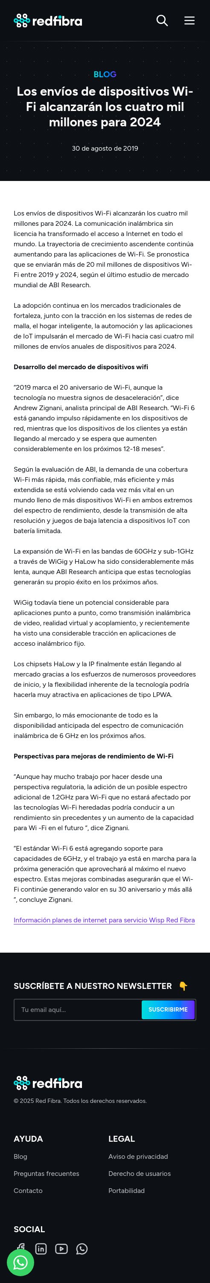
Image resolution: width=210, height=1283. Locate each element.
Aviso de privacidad (138, 1156)
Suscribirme (168, 1009)
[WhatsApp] (82, 1249)
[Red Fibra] (48, 21)
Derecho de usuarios (139, 1173)
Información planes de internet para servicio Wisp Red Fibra (104, 920)
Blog (20, 1156)
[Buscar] (162, 20)
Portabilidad (126, 1191)
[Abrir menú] (189, 20)
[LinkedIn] (41, 1249)
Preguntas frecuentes (46, 1173)
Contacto (28, 1191)
